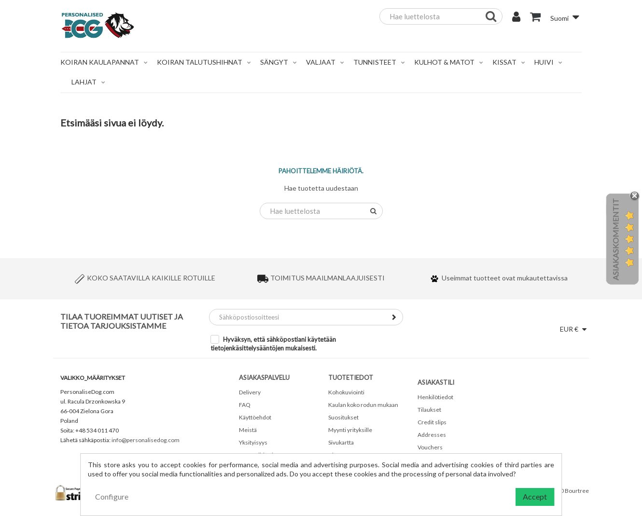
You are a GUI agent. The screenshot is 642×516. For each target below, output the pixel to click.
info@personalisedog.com (146, 440)
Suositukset (343, 417)
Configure (111, 496)
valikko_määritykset (92, 377)
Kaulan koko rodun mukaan (363, 404)
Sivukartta (341, 442)
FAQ (245, 404)
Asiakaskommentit (615, 239)
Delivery (250, 392)
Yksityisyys (253, 442)
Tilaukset (429, 409)
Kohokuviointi (346, 392)
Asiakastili (436, 382)
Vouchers (430, 447)
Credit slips (432, 422)
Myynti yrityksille (350, 429)
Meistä (248, 429)
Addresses (432, 434)
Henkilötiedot (435, 397)
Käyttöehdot (255, 417)
